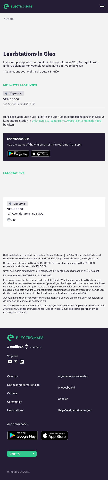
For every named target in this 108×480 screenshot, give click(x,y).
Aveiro (70, 120)
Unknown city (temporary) (48, 120)
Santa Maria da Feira (88, 120)
